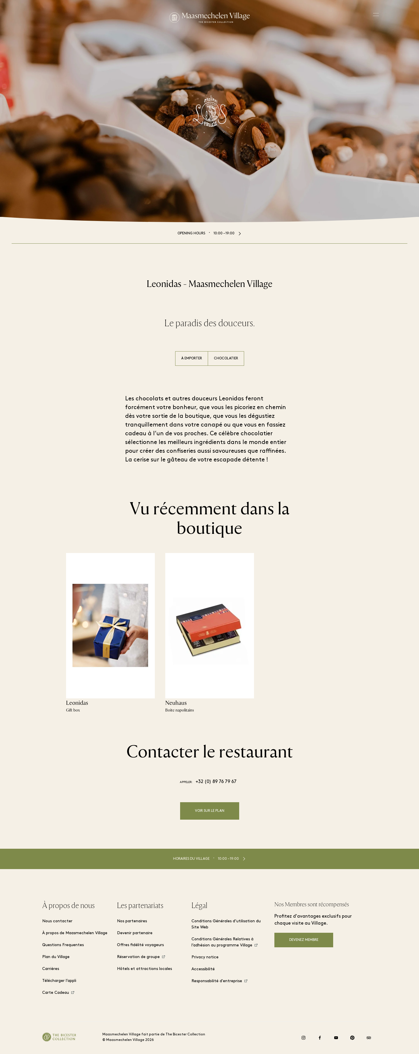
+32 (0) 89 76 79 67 (216, 782)
